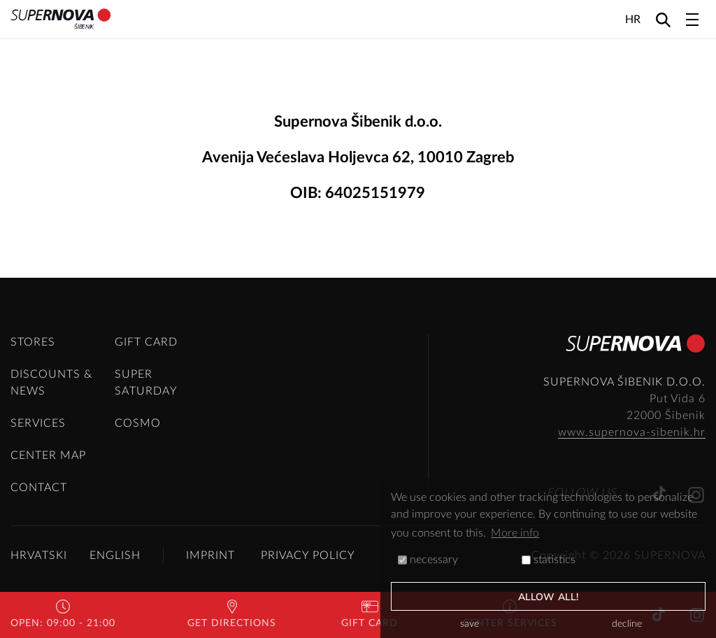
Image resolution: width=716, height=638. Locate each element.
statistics (548, 559)
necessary (428, 559)
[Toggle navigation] (692, 19)
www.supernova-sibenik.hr (632, 432)
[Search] (663, 19)
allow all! (548, 597)
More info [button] (515, 533)
